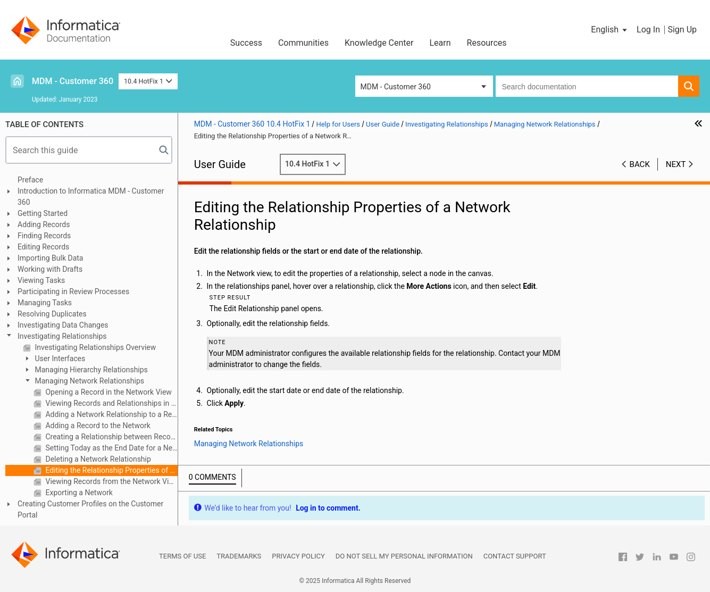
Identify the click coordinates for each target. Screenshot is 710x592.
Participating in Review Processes (73, 291)
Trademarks (238, 556)
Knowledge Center (379, 43)
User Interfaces (59, 358)
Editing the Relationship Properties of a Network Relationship (111, 470)
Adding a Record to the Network (97, 425)
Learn (440, 43)
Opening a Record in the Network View (108, 392)
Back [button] (640, 164)
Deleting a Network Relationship (97, 459)
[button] (609, 30)
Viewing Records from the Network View (111, 481)
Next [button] (676, 164)
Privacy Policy (298, 556)
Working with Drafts (50, 269)
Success (246, 43)
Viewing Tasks (41, 280)
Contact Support (514, 556)
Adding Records (44, 224)
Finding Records (44, 235)
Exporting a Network (78, 492)
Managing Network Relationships (88, 381)
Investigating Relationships (62, 336)
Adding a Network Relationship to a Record (111, 414)
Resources (487, 43)
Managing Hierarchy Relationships (90, 369)
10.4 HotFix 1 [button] (148, 81)
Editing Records (43, 247)
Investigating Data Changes (63, 325)
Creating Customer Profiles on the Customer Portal (90, 509)
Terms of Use (182, 556)
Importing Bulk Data (50, 258)
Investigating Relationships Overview (94, 347)
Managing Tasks (45, 302)
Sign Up (682, 29)
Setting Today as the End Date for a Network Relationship (111, 448)
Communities (303, 43)
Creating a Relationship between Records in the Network (111, 436)
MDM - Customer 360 (72, 81)
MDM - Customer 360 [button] (396, 86)
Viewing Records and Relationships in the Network (111, 403)
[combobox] (587, 86)
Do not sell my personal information (404, 556)
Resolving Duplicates (52, 314)
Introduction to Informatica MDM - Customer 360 (91, 196)
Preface (30, 180)
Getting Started (43, 213)
